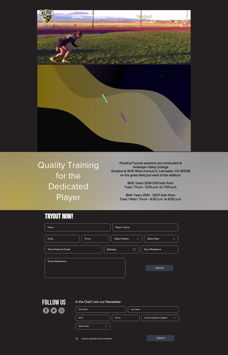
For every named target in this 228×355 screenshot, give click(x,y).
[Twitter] (54, 310)
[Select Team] (161, 239)
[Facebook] (46, 310)
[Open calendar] (134, 249)
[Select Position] (126, 239)
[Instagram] (61, 310)
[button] (76, 17)
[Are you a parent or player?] (160, 318)
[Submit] (159, 268)
